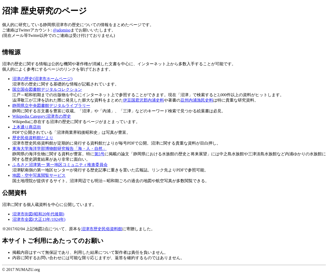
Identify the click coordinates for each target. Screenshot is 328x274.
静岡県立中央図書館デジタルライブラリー (51, 105)
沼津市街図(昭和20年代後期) (38, 214)
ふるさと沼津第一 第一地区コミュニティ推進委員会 (60, 164)
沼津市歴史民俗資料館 (101, 229)
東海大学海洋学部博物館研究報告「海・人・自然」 (59, 148)
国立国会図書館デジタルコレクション (47, 89)
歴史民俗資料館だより (32, 138)
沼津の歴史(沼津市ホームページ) (42, 78)
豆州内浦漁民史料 (196, 100)
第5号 (99, 154)
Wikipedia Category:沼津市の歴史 (41, 116)
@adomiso (61, 30)
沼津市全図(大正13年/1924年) (38, 219)
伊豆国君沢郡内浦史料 (143, 100)
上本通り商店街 (26, 127)
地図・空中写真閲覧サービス (39, 175)
